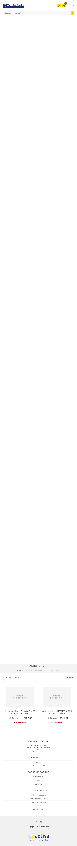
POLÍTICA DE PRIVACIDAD (38, 802)
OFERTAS (38, 762)
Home (19, 670)
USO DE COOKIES (38, 809)
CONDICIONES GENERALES (38, 799)
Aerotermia (55, 670)
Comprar (14, 718)
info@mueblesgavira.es (39, 752)
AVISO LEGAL (38, 806)
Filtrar (70, 678)
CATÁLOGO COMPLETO (38, 766)
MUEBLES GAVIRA (38, 777)
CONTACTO (38, 784)
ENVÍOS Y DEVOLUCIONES (38, 795)
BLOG (38, 780)
